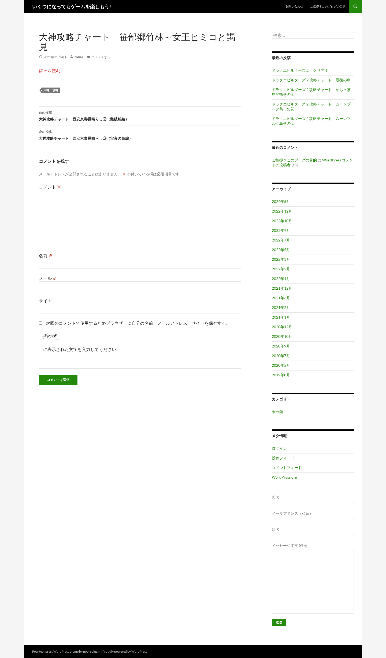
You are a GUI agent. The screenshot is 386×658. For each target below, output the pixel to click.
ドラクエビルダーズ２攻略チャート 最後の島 (311, 80)
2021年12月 (282, 288)
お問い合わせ (294, 6)
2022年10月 (282, 220)
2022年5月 (281, 249)
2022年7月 (281, 240)
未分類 (277, 411)
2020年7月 (281, 355)
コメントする (101, 57)
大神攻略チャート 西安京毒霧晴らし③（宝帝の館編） (140, 135)
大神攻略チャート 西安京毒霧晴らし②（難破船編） (140, 115)
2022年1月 (281, 278)
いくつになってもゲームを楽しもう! (71, 6)
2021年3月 (281, 298)
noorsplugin (91, 651)
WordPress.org (284, 477)
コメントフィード (287, 467)
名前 (46, 255)
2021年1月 (281, 317)
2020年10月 (282, 336)
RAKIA (78, 57)
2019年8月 (281, 375)
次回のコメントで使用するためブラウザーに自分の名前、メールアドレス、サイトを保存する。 (138, 323)
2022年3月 (281, 259)
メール (48, 278)
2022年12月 (282, 211)
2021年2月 (281, 307)
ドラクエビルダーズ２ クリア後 (300, 70)
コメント (50, 186)
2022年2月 (281, 269)
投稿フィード (283, 458)
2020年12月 (282, 326)
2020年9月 (281, 346)
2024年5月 (281, 201)
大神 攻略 (50, 90)
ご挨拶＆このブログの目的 (328, 6)
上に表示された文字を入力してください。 (79, 349)
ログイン (279, 448)
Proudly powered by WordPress (124, 651)
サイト (45, 300)
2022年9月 (281, 230)
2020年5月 (281, 365)
